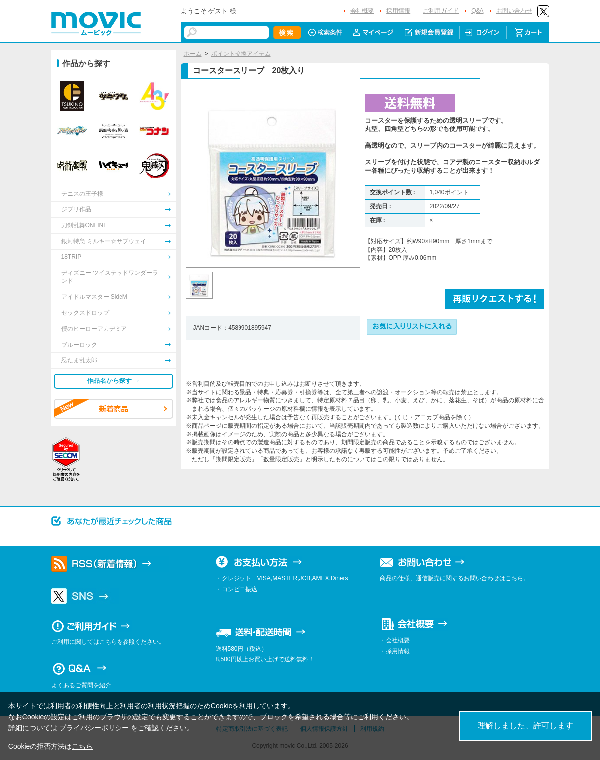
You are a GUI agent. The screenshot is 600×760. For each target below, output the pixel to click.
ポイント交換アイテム (241, 53)
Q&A (477, 10)
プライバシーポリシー (94, 728)
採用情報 (398, 10)
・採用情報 (395, 651)
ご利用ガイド (441, 10)
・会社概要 (395, 640)
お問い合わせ (514, 10)
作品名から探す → (113, 380)
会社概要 (362, 10)
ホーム (193, 53)
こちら (82, 746)
